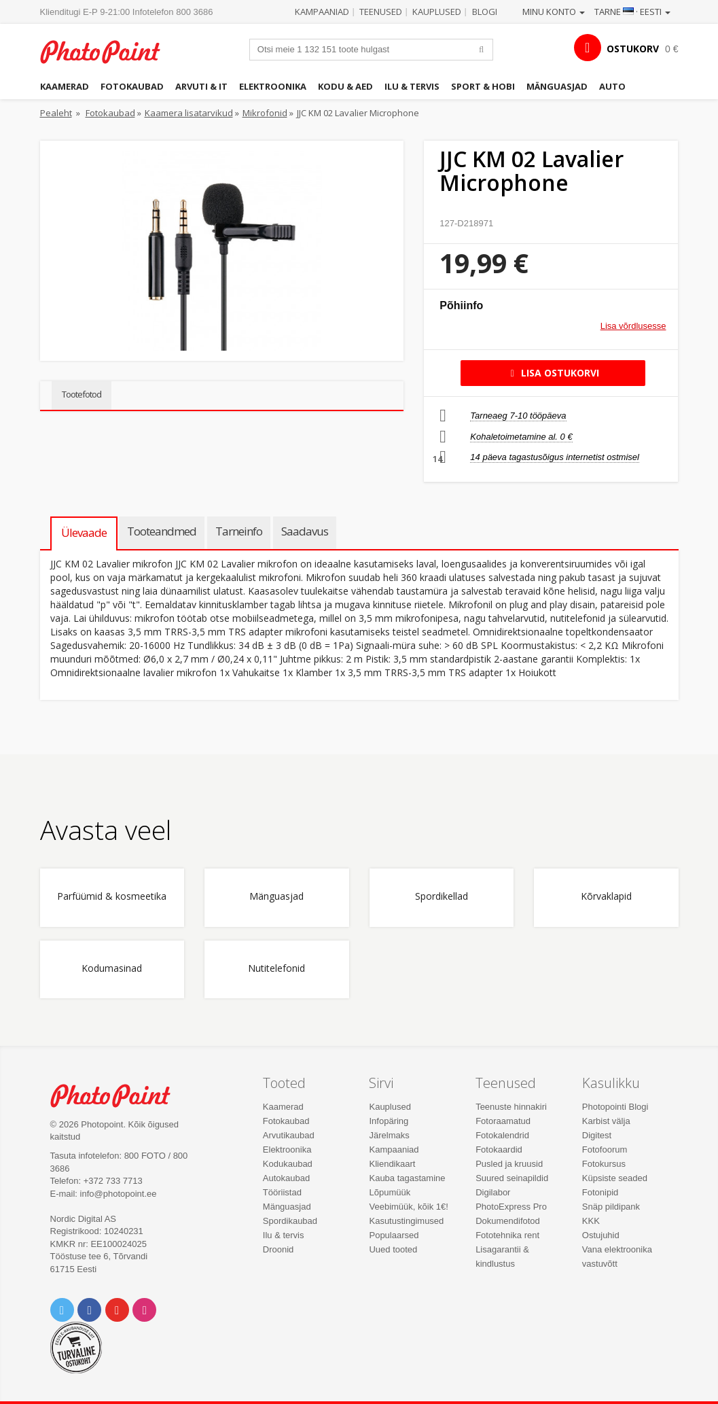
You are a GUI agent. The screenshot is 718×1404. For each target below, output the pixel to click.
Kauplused (436, 11)
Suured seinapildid (511, 1178)
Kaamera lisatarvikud (189, 113)
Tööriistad (282, 1192)
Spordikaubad (290, 1221)
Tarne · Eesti (632, 11)
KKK (591, 1221)
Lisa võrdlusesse (633, 326)
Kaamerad (64, 86)
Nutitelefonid (276, 969)
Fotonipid (600, 1192)
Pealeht (56, 113)
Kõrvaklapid (606, 896)
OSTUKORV (633, 48)
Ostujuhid (601, 1235)
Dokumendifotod (507, 1221)
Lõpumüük (389, 1192)
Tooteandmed (161, 531)
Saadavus (304, 531)
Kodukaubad (287, 1164)
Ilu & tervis (411, 86)
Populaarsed (393, 1235)
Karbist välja (606, 1121)
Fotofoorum (604, 1149)
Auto (612, 86)
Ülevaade (84, 532)
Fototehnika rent (507, 1235)
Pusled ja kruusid (509, 1164)
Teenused (380, 11)
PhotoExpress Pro (511, 1206)
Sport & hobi (483, 86)
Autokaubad (286, 1178)
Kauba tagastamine (407, 1178)
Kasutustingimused (406, 1221)
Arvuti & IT (201, 86)
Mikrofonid (265, 113)
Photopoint (108, 52)
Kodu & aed (345, 86)
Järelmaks (389, 1135)
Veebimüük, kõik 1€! (408, 1206)
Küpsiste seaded (614, 1178)
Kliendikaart (392, 1164)
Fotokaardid (498, 1149)
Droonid (278, 1249)
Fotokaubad (132, 86)
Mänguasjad (557, 86)
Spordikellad (441, 896)
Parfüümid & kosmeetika (111, 896)
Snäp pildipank (611, 1206)
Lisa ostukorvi (552, 372)
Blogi (484, 11)
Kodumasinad (112, 969)
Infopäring (388, 1121)
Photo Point (118, 1095)
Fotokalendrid (502, 1135)
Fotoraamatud (503, 1121)
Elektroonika (272, 86)
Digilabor (492, 1192)
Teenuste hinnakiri (511, 1107)
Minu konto (553, 11)
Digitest (596, 1135)
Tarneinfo (238, 531)
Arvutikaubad (289, 1135)
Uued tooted (393, 1249)
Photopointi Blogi (615, 1107)
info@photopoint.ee (118, 1194)
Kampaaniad (322, 11)
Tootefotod (81, 394)
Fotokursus (604, 1164)
